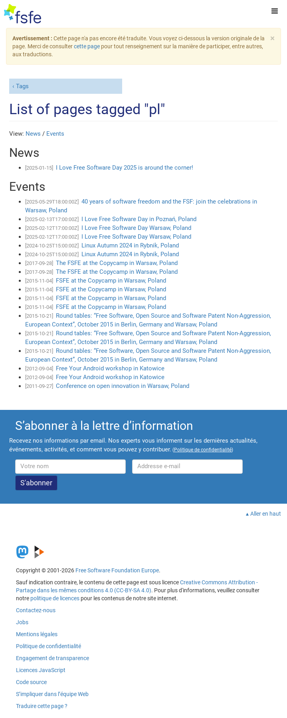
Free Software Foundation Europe (117, 570)
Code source (31, 682)
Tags (22, 86)
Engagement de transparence (52, 658)
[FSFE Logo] (22, 14)
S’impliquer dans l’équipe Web (52, 694)
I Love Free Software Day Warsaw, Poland (136, 227)
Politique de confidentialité (48, 646)
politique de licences (54, 598)
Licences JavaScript (40, 670)
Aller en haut (265, 513)
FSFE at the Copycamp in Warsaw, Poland (111, 280)
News (33, 133)
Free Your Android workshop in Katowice (110, 368)
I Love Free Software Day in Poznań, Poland (138, 219)
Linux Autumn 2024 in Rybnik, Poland (130, 245)
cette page (87, 46)
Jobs (22, 622)
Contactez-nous (35, 610)
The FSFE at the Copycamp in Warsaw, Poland (117, 263)
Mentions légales (36, 634)
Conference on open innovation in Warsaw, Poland (122, 386)
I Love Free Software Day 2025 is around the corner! (124, 167)
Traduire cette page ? (41, 706)
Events (55, 133)
